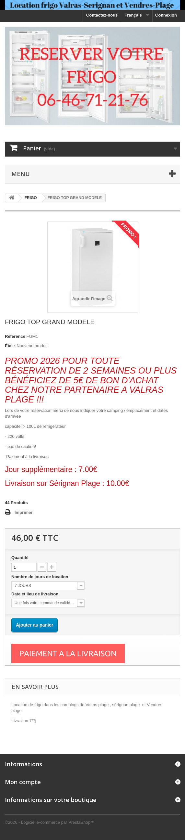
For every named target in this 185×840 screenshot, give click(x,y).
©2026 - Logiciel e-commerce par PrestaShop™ (50, 822)
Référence (15, 336)
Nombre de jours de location (41, 576)
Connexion (166, 15)
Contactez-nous (102, 15)
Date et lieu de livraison (35, 594)
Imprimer (24, 512)
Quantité (20, 557)
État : (10, 345)
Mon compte (23, 782)
